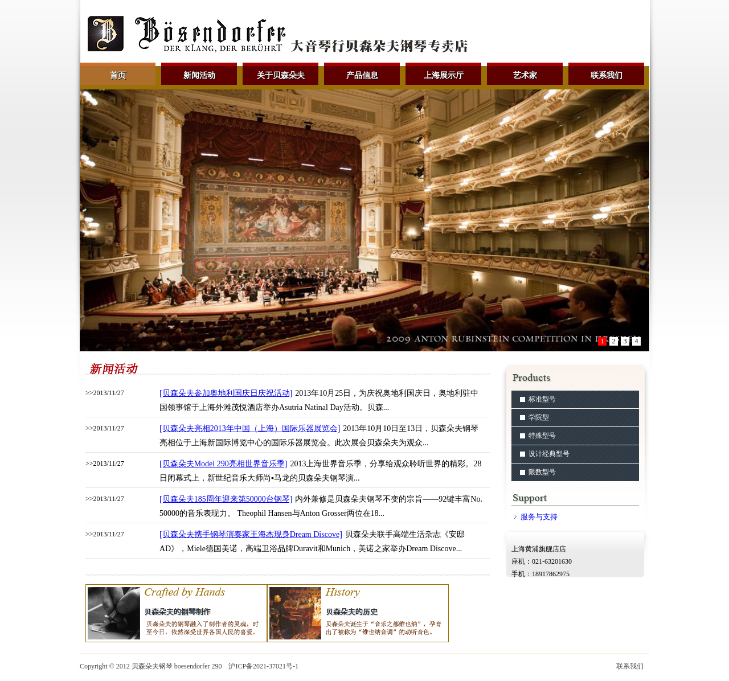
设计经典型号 (549, 454)
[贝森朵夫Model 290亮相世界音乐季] (223, 464)
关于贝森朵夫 (281, 75)
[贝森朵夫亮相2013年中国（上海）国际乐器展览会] (249, 428)
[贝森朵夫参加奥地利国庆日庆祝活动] (225, 393)
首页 (118, 75)
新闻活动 (199, 75)
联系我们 (606, 75)
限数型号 (542, 472)
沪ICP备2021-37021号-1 (263, 666)
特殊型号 (542, 436)
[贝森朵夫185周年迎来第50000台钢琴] (225, 499)
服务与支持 (539, 516)
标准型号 (542, 399)
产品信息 (362, 75)
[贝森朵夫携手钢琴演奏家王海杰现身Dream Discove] (250, 534)
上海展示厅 (444, 75)
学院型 (539, 417)
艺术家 (525, 75)
